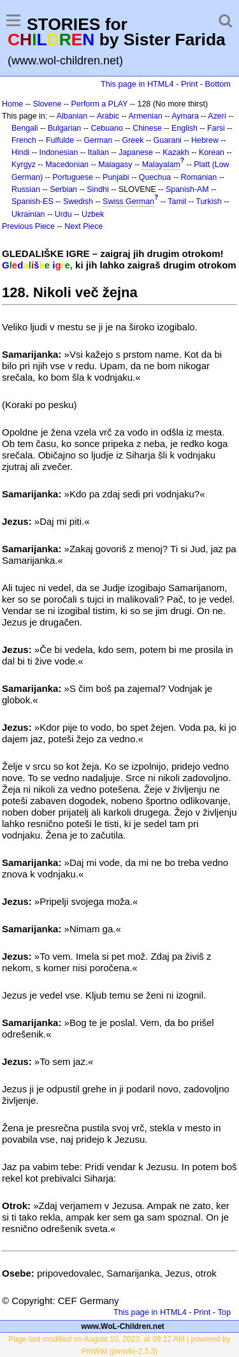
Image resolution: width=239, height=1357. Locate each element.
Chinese (147, 128)
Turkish (208, 201)
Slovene (47, 103)
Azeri (217, 116)
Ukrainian (28, 214)
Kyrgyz (23, 164)
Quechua (155, 177)
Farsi (216, 128)
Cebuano (107, 128)
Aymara (185, 116)
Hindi (20, 152)
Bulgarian (65, 128)
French (23, 140)
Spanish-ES (32, 201)
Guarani (168, 140)
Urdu (63, 214)
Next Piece (83, 226)
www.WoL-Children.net (122, 1326)
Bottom (218, 84)
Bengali (24, 128)
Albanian (72, 116)
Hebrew (205, 140)
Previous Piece (28, 226)
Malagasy (115, 164)
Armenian (145, 116)
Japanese (136, 152)
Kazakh (176, 152)
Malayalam (161, 164)
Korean (211, 152)
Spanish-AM (187, 189)
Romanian (199, 177)
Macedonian (67, 164)
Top (224, 1312)
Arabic (108, 116)
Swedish (78, 201)
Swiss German (128, 201)
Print (189, 84)
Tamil (177, 201)
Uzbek (93, 214)
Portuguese (72, 177)
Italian (98, 152)
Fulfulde (60, 140)
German (97, 140)
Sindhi (98, 189)
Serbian (63, 189)
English (184, 128)
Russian (25, 189)
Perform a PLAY (99, 103)
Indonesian (59, 152)
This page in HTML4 (137, 84)
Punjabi (116, 177)
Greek (133, 140)
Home (12, 103)
